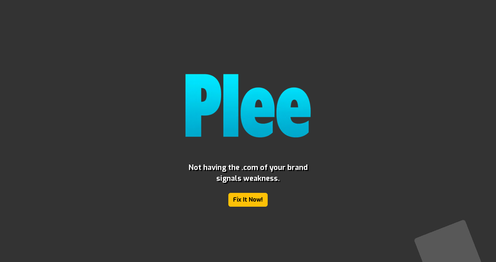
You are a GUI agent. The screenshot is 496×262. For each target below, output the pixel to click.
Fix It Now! (248, 199)
